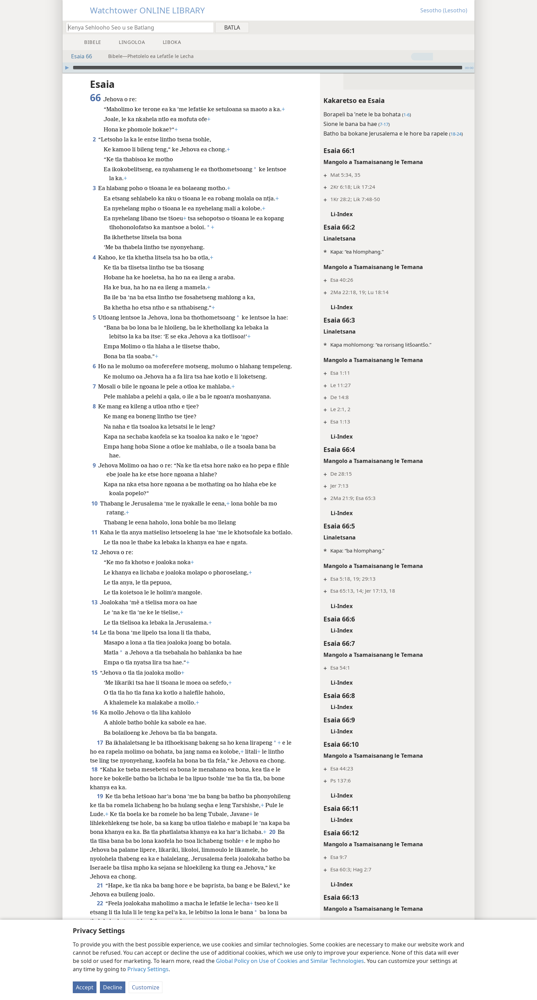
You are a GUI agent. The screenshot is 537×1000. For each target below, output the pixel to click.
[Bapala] (67, 67)
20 (272, 832)
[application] (268, 67)
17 (99, 742)
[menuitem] (467, 27)
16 (94, 712)
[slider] (267, 67)
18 (94, 769)
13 (94, 602)
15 (94, 672)
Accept (84, 987)
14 (94, 632)
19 (99, 796)
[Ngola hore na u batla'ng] (136, 27)
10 (94, 503)
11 (94, 532)
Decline (112, 987)
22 (99, 903)
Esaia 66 (78, 56)
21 (99, 885)
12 (94, 552)
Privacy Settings (148, 969)
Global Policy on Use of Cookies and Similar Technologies (290, 961)
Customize (145, 987)
